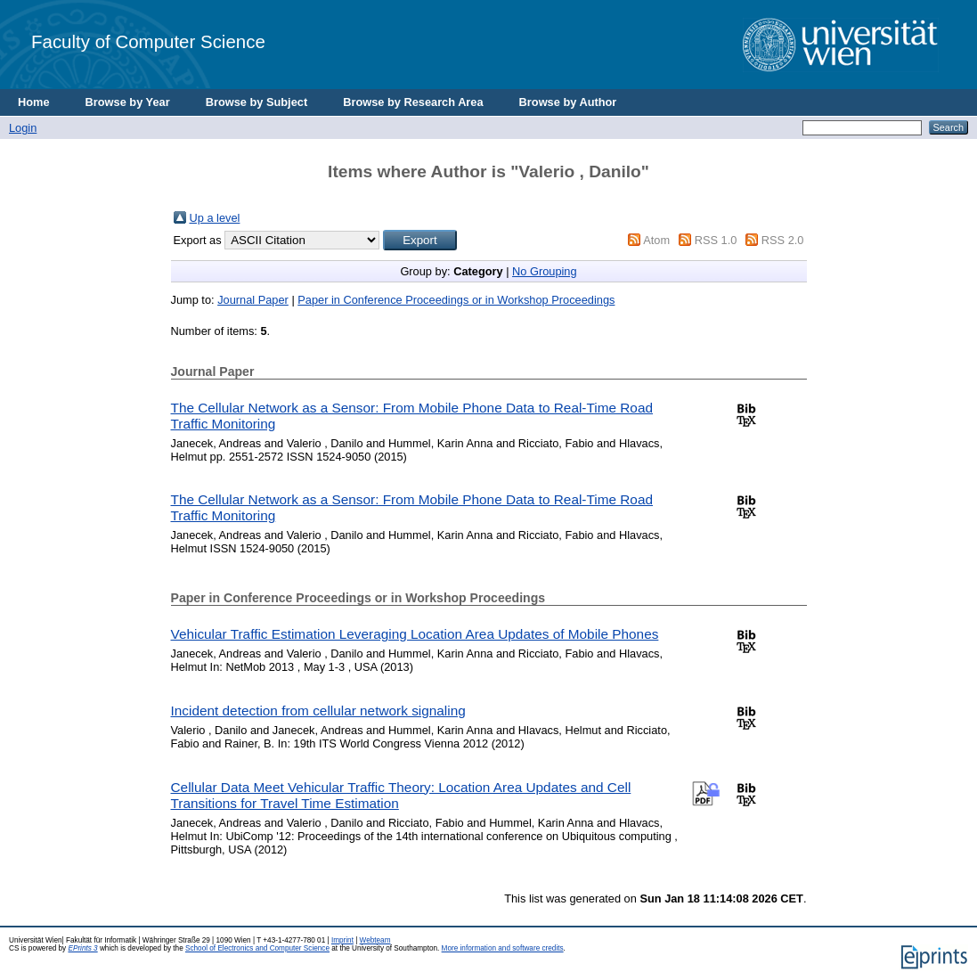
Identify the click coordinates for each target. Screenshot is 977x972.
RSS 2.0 (782, 240)
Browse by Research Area (413, 102)
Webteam (375, 940)
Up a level (215, 218)
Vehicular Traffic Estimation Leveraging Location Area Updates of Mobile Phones (415, 633)
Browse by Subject (257, 102)
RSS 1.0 (716, 240)
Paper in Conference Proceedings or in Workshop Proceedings (456, 299)
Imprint (342, 940)
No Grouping (544, 271)
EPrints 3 (82, 948)
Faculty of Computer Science (148, 41)
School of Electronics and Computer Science (257, 948)
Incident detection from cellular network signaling (318, 710)
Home (34, 102)
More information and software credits (503, 948)
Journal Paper (253, 299)
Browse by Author (568, 102)
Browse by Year (127, 102)
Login (23, 128)
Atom (656, 240)
